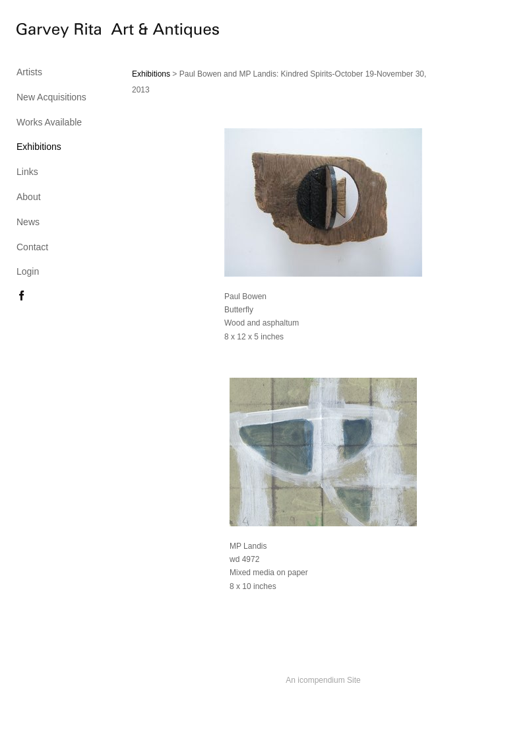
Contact (32, 247)
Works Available (49, 122)
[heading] (49, 32)
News (28, 222)
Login (27, 271)
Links (27, 171)
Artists (29, 72)
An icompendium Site (323, 680)
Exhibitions (38, 146)
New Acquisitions (51, 97)
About (28, 197)
